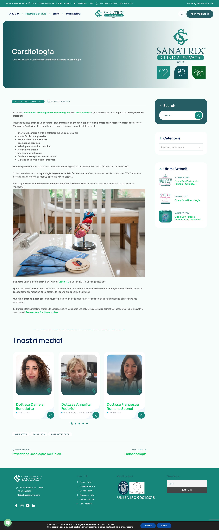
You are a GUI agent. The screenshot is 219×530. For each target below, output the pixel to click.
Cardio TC (64, 281)
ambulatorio (21, 434)
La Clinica (14, 14)
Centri (56, 14)
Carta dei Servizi (87, 486)
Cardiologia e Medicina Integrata (28, 101)
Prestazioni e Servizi (36, 14)
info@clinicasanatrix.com (202, 3)
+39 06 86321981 (83, 3)
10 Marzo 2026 (182, 213)
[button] (71, 423)
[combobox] (181, 146)
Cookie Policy (86, 491)
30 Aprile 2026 (182, 177)
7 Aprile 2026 (181, 197)
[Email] (187, 483)
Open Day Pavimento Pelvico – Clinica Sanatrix (186, 182)
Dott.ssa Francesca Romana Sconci (123, 406)
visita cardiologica (60, 434)
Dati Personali (73, 14)
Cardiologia (39, 434)
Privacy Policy (86, 482)
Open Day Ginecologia (187, 200)
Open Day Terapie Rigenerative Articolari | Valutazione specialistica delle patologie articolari (188, 218)
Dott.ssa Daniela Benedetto (30, 406)
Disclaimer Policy (87, 495)
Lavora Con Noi (87, 499)
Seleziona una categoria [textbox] (172, 147)
